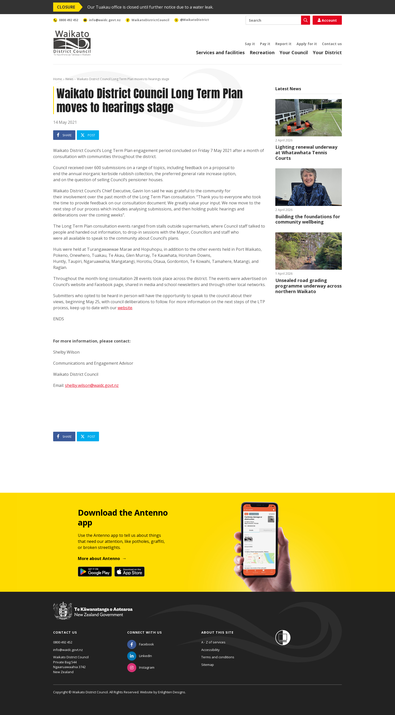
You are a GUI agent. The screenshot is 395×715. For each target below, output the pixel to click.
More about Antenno (99, 558)
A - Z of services (213, 642)
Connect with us (144, 632)
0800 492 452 (62, 642)
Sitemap (207, 664)
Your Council (294, 52)
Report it (283, 43)
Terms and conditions (217, 657)
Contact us (332, 43)
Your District (327, 52)
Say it (250, 43)
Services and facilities (220, 52)
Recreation (262, 52)
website (125, 307)
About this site (217, 632)
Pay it (265, 43)
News (69, 79)
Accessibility (210, 649)
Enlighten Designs (171, 692)
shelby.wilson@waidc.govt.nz (92, 385)
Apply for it (307, 43)
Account (327, 20)
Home (57, 79)
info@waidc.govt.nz (68, 649)
